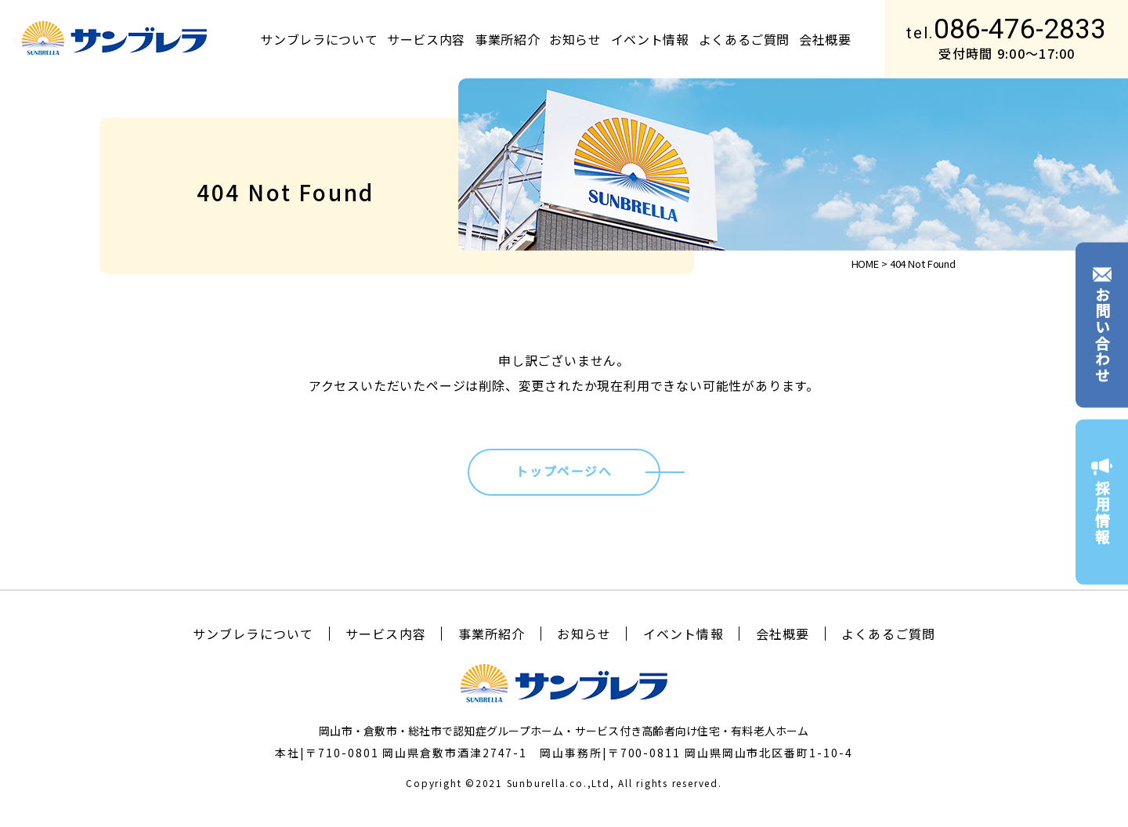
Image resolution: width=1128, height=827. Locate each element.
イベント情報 (650, 39)
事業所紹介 (507, 39)
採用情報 (1101, 502)
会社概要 (825, 39)
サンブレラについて (319, 39)
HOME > (869, 263)
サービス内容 (426, 39)
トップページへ (563, 471)
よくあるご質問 (744, 39)
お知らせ (575, 39)
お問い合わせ (1101, 325)
